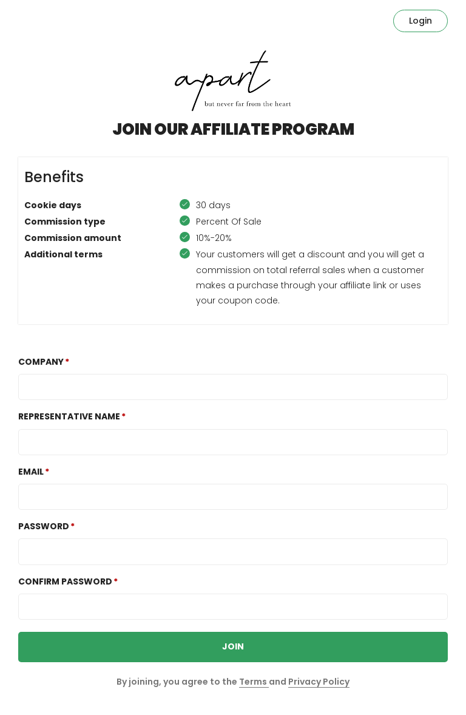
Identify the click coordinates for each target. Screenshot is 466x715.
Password (43, 526)
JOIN (233, 646)
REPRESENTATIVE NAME (69, 416)
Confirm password (65, 581)
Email (31, 472)
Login (420, 21)
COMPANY (41, 362)
